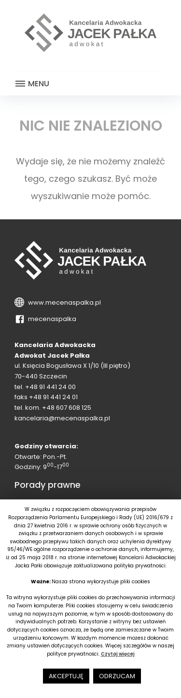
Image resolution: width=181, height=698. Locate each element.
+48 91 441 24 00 (50, 386)
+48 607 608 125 (66, 407)
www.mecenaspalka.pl (63, 302)
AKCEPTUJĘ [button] (66, 676)
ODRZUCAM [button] (117, 676)
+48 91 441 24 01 (53, 397)
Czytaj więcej (118, 654)
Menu (31, 84)
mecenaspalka (50, 318)
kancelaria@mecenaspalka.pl (62, 418)
